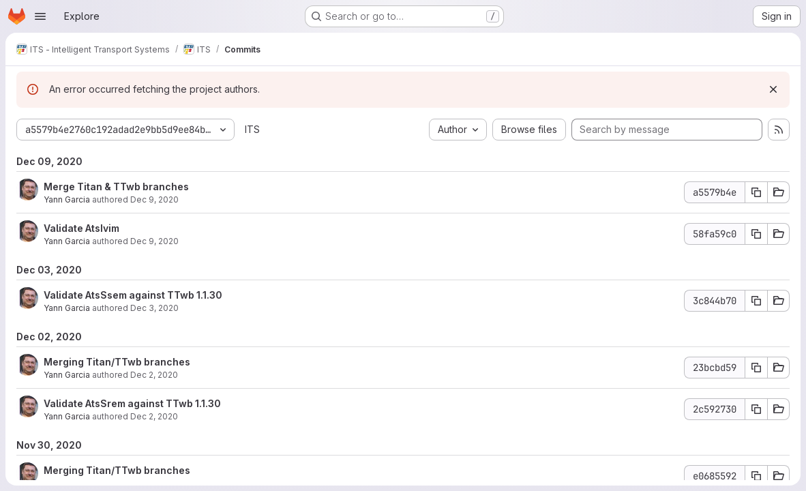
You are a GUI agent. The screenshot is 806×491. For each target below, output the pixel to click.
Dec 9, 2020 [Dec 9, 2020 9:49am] (154, 199)
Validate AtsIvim (81, 228)
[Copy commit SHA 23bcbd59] (756, 367)
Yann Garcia (67, 199)
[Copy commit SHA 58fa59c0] (756, 234)
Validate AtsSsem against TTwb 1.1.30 (133, 295)
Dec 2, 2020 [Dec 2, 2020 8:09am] (154, 416)
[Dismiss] (773, 89)
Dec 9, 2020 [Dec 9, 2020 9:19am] (154, 241)
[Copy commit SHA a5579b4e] (756, 192)
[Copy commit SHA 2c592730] (756, 409)
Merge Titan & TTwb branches (116, 186)
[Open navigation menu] (40, 16)
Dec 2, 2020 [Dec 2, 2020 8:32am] (154, 375)
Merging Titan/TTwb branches (117, 362)
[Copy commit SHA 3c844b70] (756, 301)
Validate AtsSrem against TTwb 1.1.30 (132, 403)
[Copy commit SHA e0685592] (756, 476)
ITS (252, 129)
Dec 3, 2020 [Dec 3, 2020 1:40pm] (154, 308)
